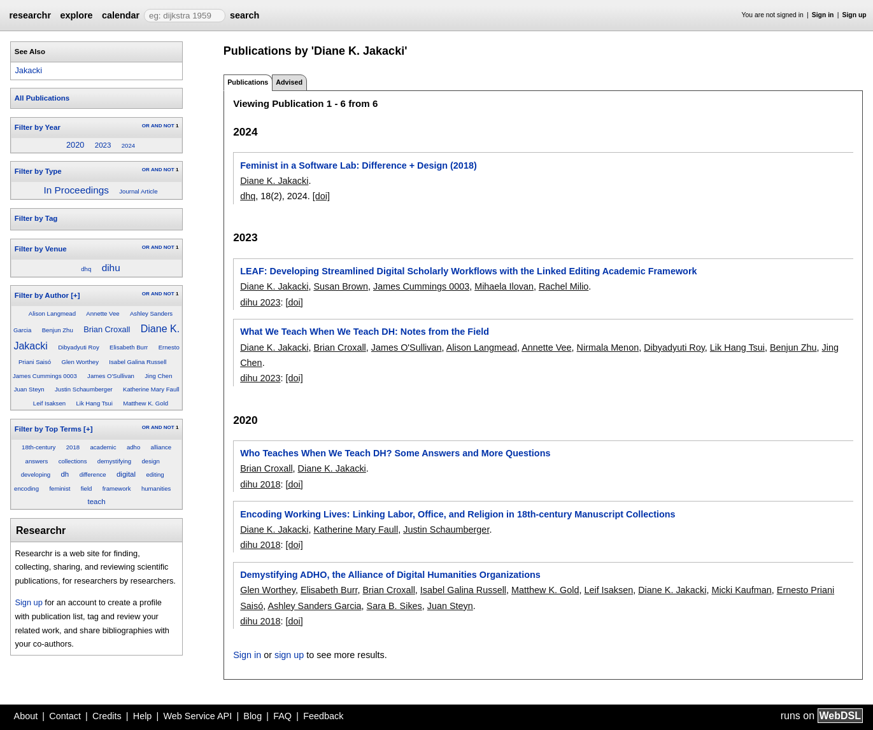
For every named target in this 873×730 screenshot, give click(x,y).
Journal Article (138, 191)
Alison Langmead (52, 313)
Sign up (854, 14)
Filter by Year (37, 127)
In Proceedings (75, 190)
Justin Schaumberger (84, 389)
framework (117, 488)
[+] (75, 295)
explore (76, 15)
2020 (75, 145)
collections (73, 461)
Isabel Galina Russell (137, 361)
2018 (73, 447)
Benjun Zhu (57, 329)
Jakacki (28, 70)
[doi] (321, 196)
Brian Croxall (106, 329)
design (151, 461)
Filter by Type (38, 171)
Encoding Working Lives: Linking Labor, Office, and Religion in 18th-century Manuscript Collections (457, 514)
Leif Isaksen (49, 403)
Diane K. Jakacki (274, 181)
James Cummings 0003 (45, 375)
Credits (107, 716)
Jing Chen (158, 375)
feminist (59, 488)
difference (93, 474)
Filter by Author (42, 295)
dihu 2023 (260, 302)
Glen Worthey (80, 361)
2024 (128, 145)
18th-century (38, 447)
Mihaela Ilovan (504, 286)
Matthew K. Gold (145, 403)
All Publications (42, 98)
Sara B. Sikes (394, 606)
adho (133, 447)
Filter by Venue (41, 249)
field (86, 488)
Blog (252, 716)
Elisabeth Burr (129, 347)
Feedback (323, 716)
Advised (289, 82)
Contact (65, 716)
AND (156, 126)
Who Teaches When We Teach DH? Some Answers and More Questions (395, 453)
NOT (169, 126)
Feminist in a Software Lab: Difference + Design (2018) (358, 165)
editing (155, 474)
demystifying (114, 461)
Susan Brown (340, 286)
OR (146, 126)
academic (103, 447)
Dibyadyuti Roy (78, 347)
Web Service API (197, 716)
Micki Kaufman (741, 590)
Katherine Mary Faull (151, 389)
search (244, 15)
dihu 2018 (260, 484)
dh (64, 474)
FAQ (282, 716)
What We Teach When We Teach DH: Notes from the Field (364, 331)
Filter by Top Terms (48, 429)
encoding (26, 488)
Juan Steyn (29, 389)
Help (142, 716)
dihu (111, 267)
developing (35, 474)
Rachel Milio (563, 286)
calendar (120, 15)
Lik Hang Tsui (94, 403)
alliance (161, 447)
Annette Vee (102, 313)
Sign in (823, 14)
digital (126, 474)
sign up (289, 655)
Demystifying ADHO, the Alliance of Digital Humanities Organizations (390, 575)
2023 (103, 145)
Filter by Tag (36, 218)
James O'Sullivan (110, 375)
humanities (156, 488)
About (26, 716)
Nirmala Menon (608, 347)
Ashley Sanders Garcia (314, 606)
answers (36, 461)
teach (97, 501)
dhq (86, 268)
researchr (30, 15)
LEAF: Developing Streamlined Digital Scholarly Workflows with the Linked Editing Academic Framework (468, 271)
